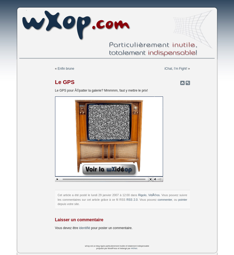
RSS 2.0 (132, 199)
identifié (84, 228)
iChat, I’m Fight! (175, 69)
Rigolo (142, 195)
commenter (165, 199)
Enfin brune (66, 69)
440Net (134, 248)
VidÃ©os (154, 195)
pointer (182, 199)
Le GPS (65, 82)
